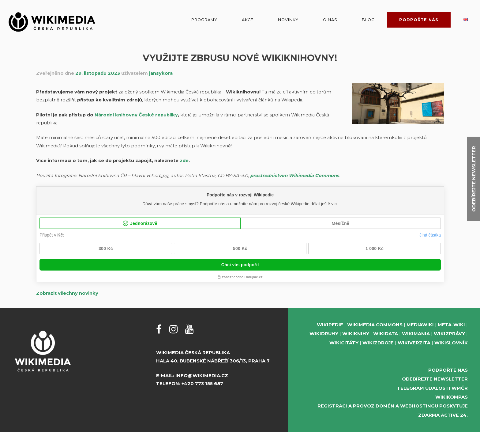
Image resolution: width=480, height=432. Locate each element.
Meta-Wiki (451, 325)
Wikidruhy (323, 333)
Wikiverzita (414, 343)
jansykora (161, 73)
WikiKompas (451, 397)
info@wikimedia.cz (201, 375)
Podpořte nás (418, 19)
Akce (247, 19)
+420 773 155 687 (202, 383)
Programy (204, 19)
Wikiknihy (355, 333)
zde (184, 160)
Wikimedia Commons (375, 325)
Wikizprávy (449, 333)
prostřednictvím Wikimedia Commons (294, 175)
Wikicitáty (343, 343)
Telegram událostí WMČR (432, 388)
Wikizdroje (378, 343)
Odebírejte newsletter (435, 379)
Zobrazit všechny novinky (67, 293)
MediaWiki (420, 325)
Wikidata (385, 333)
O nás (330, 19)
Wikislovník (451, 343)
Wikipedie (330, 325)
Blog (368, 19)
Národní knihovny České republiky (136, 115)
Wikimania (416, 333)
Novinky (288, 19)
